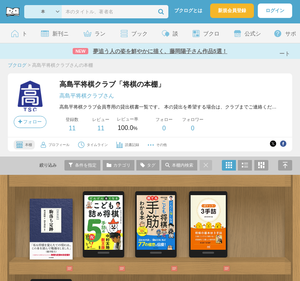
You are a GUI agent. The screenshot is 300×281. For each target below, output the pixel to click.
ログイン (275, 10)
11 (72, 128)
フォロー (30, 121)
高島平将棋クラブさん (86, 95)
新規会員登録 (232, 10)
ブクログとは (188, 10)
